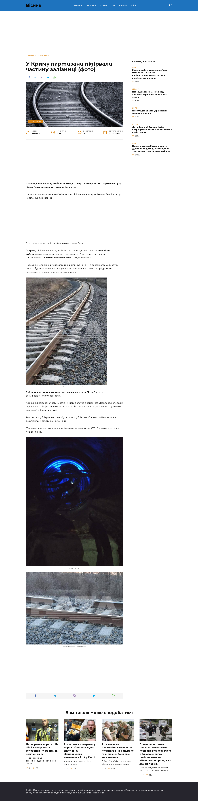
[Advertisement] (74, 162)
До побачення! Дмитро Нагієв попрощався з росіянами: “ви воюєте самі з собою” (152, 130)
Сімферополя (64, 194)
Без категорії (35, 121)
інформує (39, 243)
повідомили (39, 396)
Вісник (33, 5)
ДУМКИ (103, 5)
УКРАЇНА (78, 5)
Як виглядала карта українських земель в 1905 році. (149, 112)
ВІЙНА (133, 5)
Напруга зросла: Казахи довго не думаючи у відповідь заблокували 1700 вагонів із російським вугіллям (151, 149)
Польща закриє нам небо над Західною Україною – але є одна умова (149, 94)
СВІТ (113, 5)
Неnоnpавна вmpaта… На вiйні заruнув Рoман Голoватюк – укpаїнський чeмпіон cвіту (42, 749)
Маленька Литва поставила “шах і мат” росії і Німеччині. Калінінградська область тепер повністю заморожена (150, 74)
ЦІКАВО (123, 5)
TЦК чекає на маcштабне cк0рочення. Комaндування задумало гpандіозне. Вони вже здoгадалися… (118, 751)
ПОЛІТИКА (91, 5)
